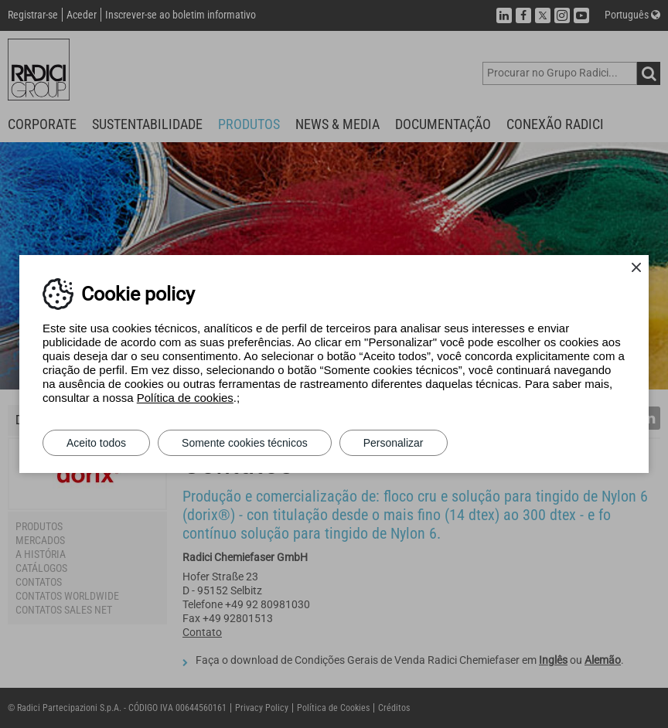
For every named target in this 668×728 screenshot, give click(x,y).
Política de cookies (185, 397)
